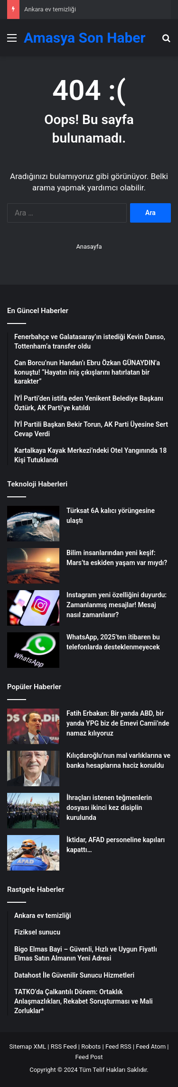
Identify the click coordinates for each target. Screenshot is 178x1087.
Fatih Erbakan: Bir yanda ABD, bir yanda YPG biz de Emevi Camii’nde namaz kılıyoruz (117, 723)
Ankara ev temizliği (50, 9)
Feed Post (89, 1056)
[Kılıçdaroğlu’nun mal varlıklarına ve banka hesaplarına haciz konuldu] (33, 768)
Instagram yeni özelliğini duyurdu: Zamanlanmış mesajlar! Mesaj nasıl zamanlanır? (116, 605)
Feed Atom (151, 1046)
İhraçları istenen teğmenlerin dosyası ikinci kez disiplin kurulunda (109, 807)
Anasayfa (89, 246)
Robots (91, 1046)
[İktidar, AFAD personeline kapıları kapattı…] (33, 853)
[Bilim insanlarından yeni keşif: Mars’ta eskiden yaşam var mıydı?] (33, 566)
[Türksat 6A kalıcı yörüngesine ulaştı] (33, 523)
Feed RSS (118, 1046)
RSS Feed (64, 1046)
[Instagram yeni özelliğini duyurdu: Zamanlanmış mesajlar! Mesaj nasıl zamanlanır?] (33, 608)
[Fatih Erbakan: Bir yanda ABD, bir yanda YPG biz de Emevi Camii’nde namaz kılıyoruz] (33, 726)
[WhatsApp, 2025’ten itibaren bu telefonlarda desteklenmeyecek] (33, 650)
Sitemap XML (28, 1046)
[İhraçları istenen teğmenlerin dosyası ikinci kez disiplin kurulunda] (33, 810)
